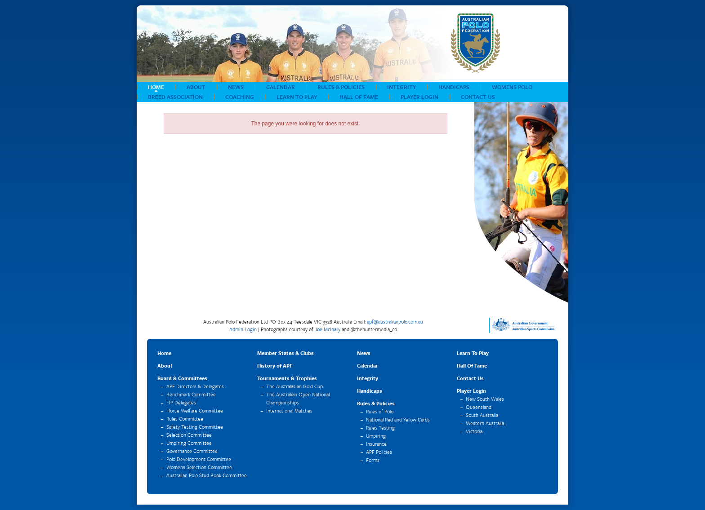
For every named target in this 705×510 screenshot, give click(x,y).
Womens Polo (512, 87)
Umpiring (376, 435)
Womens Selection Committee (199, 467)
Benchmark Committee (191, 394)
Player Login (419, 97)
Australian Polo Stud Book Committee (206, 475)
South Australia (482, 415)
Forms (372, 460)
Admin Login (243, 329)
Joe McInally (327, 329)
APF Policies (379, 452)
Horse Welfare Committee (194, 410)
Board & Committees (182, 378)
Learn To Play (297, 97)
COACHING (239, 97)
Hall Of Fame (358, 97)
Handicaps (453, 87)
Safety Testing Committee (194, 426)
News (236, 87)
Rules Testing (380, 427)
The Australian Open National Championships (298, 398)
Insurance (376, 444)
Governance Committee (192, 451)
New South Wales (485, 399)
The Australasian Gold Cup (294, 386)
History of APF (274, 365)
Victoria (474, 431)
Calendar (280, 87)
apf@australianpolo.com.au (395, 321)
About (196, 87)
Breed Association (175, 97)
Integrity (401, 87)
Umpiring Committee (189, 443)
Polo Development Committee (198, 459)
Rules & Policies (341, 87)
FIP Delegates (181, 402)
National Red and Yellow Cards (398, 419)
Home (156, 87)
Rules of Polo (379, 411)
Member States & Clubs (285, 353)
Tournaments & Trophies (287, 378)
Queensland (478, 407)
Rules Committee (184, 418)
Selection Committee (189, 435)
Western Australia (485, 423)
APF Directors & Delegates (195, 386)
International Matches (289, 410)
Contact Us (478, 97)
